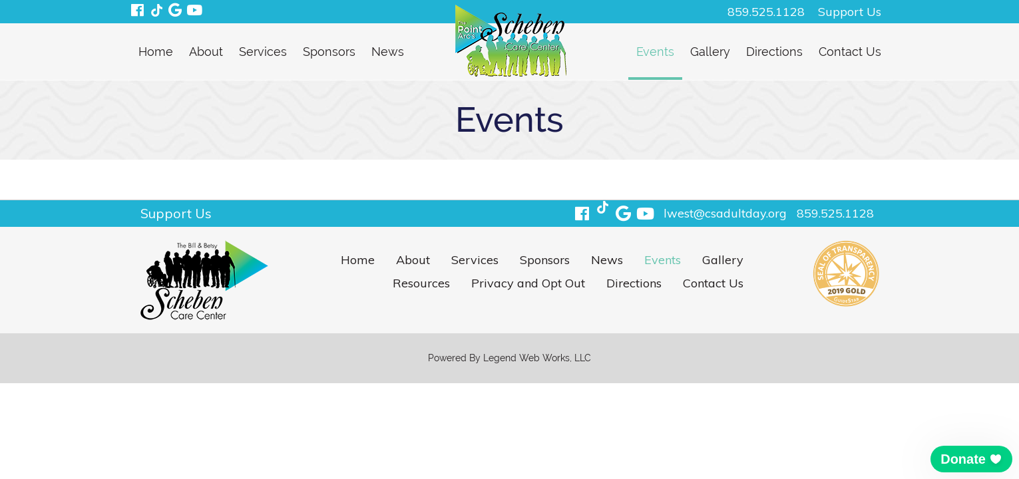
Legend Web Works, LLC (537, 358)
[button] (971, 459)
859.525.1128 (766, 11)
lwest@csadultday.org (725, 213)
